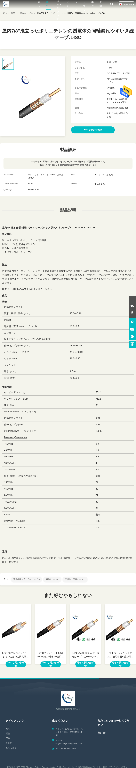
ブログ (9, 743)
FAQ (8, 738)
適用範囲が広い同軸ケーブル (26, 579)
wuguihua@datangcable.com (69, 743)
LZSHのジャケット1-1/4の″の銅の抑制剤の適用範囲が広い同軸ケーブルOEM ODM (50, 655)
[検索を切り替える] (111, 4)
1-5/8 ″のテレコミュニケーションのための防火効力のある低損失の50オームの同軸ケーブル (16, 655)
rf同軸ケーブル (26, 13)
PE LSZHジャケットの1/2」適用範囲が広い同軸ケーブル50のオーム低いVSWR (120, 655)
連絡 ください (12, 747)
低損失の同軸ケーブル (75, 579)
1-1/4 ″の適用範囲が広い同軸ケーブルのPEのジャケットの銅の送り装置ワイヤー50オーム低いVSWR (85, 655)
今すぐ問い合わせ (16, 664)
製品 (13, 13)
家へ (5, 13)
